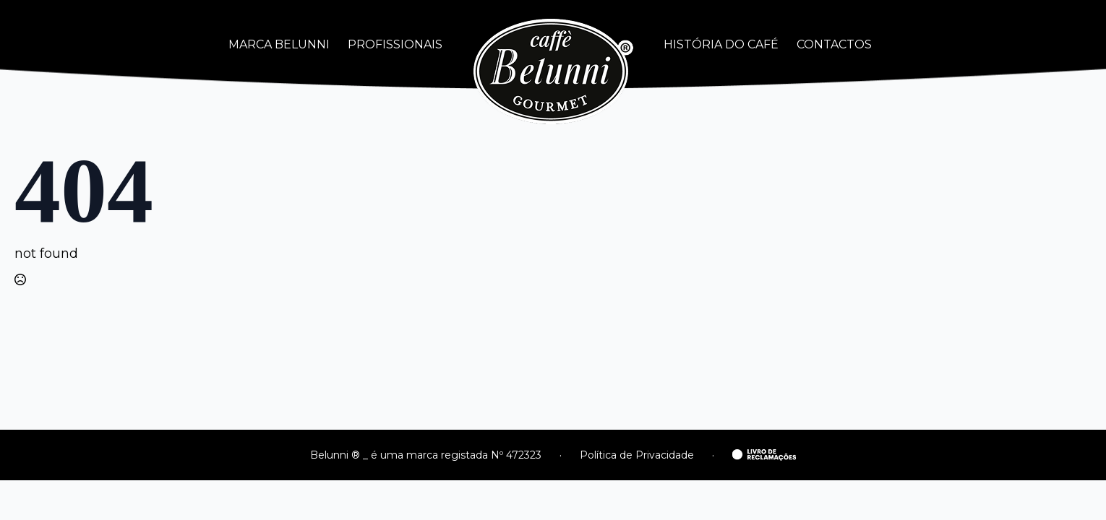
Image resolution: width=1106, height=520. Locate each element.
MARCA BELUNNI (279, 44)
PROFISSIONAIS (395, 44)
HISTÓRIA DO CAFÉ (721, 44)
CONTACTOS (834, 44)
